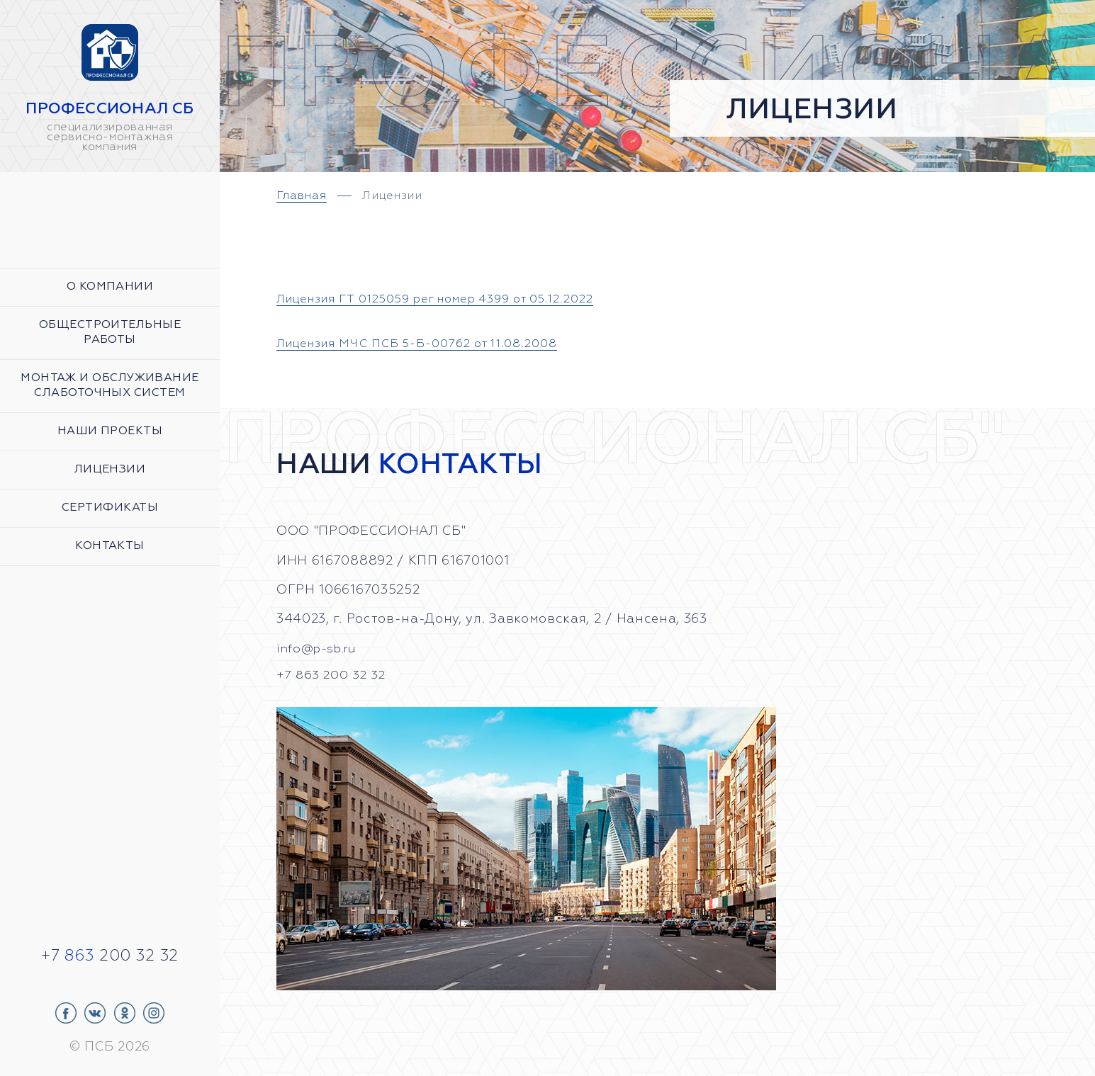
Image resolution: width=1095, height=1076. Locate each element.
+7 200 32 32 (110, 956)
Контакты (110, 546)
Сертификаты (110, 508)
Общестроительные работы (110, 332)
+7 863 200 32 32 (332, 674)
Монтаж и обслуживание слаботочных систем (110, 386)
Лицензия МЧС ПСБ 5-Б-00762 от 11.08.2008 (434, 343)
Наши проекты (109, 431)
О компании (110, 287)
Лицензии (110, 469)
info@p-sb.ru (320, 648)
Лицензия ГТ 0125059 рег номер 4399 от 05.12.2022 (459, 299)
